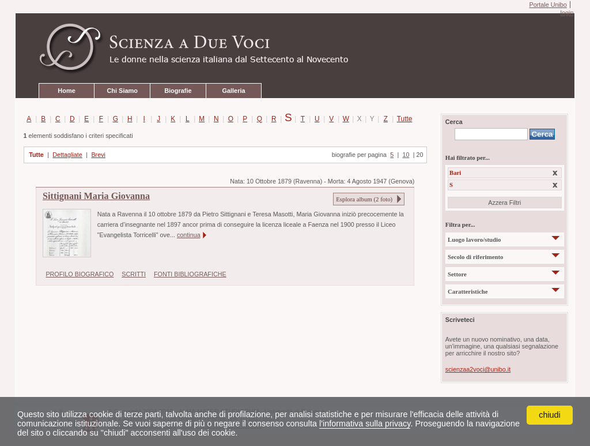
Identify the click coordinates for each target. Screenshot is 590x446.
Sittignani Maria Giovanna (96, 196)
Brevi (98, 154)
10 (405, 154)
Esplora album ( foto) (364, 199)
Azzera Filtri (504, 202)
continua (189, 234)
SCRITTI (134, 274)
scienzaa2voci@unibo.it (477, 369)
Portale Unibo (547, 4)
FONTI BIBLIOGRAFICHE (190, 274)
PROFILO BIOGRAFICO (80, 274)
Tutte (402, 119)
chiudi (550, 414)
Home (66, 90)
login (566, 12)
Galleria (233, 90)
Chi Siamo (122, 90)
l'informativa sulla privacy (364, 423)
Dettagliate (67, 154)
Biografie (177, 90)
